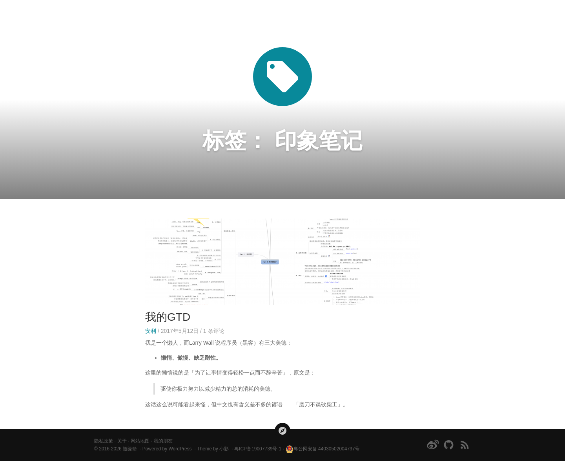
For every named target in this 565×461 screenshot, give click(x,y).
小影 (224, 449)
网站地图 (140, 441)
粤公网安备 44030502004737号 (323, 449)
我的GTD (167, 317)
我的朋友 (163, 441)
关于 (122, 441)
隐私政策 (103, 441)
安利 (150, 331)
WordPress (179, 449)
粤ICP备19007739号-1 (257, 449)
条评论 (213, 331)
